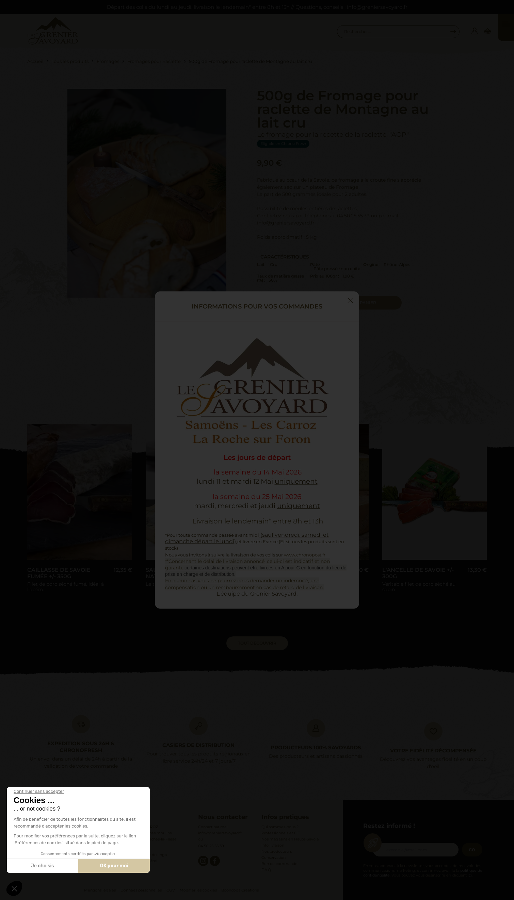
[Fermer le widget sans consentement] (38, 791)
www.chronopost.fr (304, 554)
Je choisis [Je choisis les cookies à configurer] (42, 866)
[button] (14, 888)
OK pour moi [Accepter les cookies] (114, 866)
